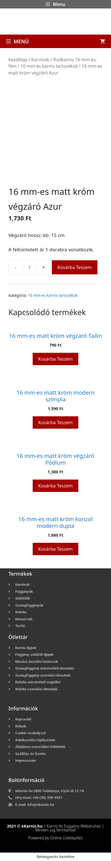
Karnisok (40, 60)
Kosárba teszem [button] (55, 359)
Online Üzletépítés (66, 837)
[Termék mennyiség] (30, 267)
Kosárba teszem (74, 267)
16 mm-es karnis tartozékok (49, 66)
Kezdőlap (17, 60)
